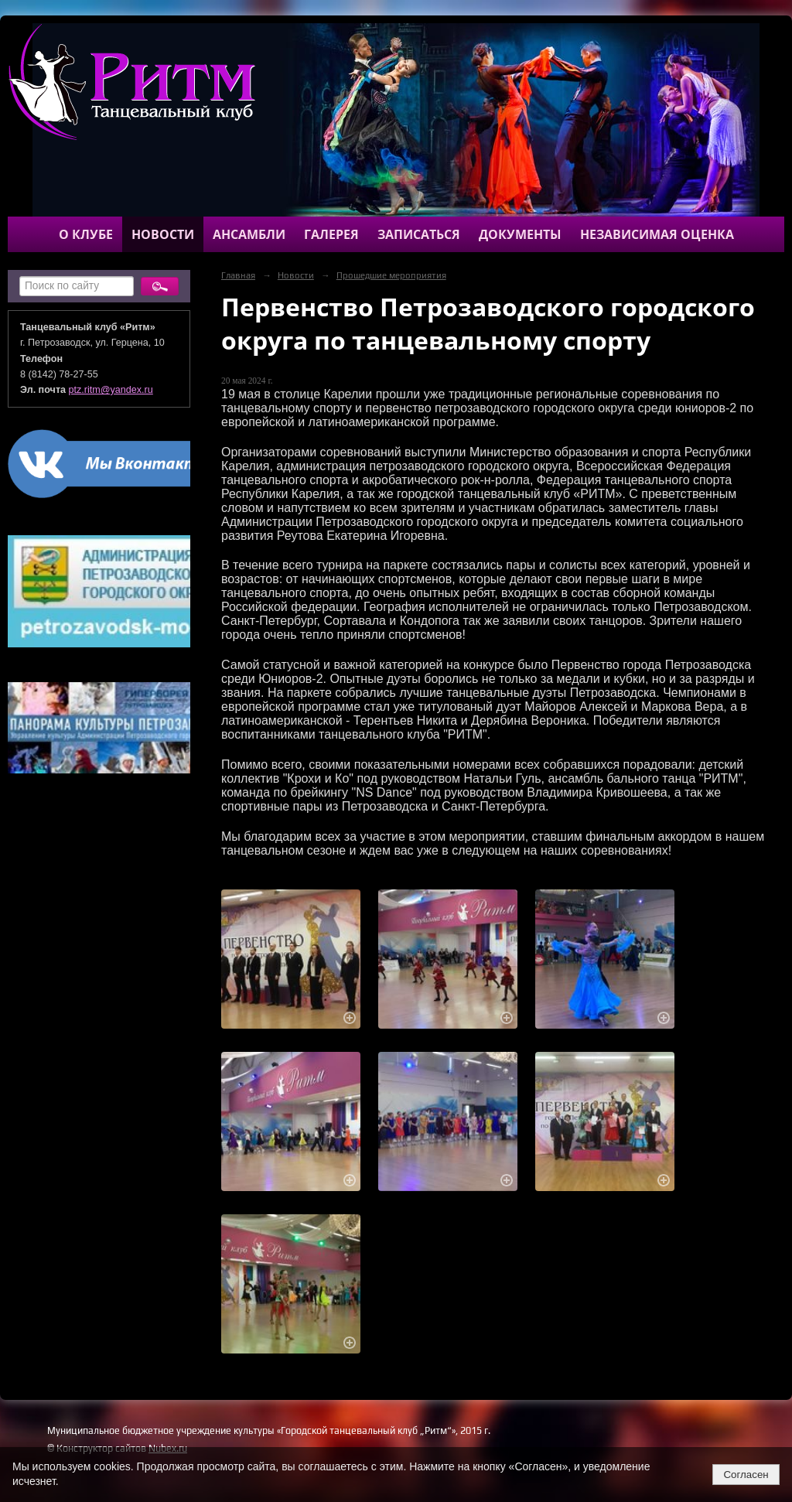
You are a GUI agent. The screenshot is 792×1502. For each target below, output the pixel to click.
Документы (520, 234)
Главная (238, 275)
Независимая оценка (657, 234)
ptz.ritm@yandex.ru (111, 389)
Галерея (331, 234)
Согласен (745, 1474)
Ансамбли (249, 234)
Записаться (418, 234)
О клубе (86, 234)
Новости (162, 234)
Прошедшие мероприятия (391, 275)
